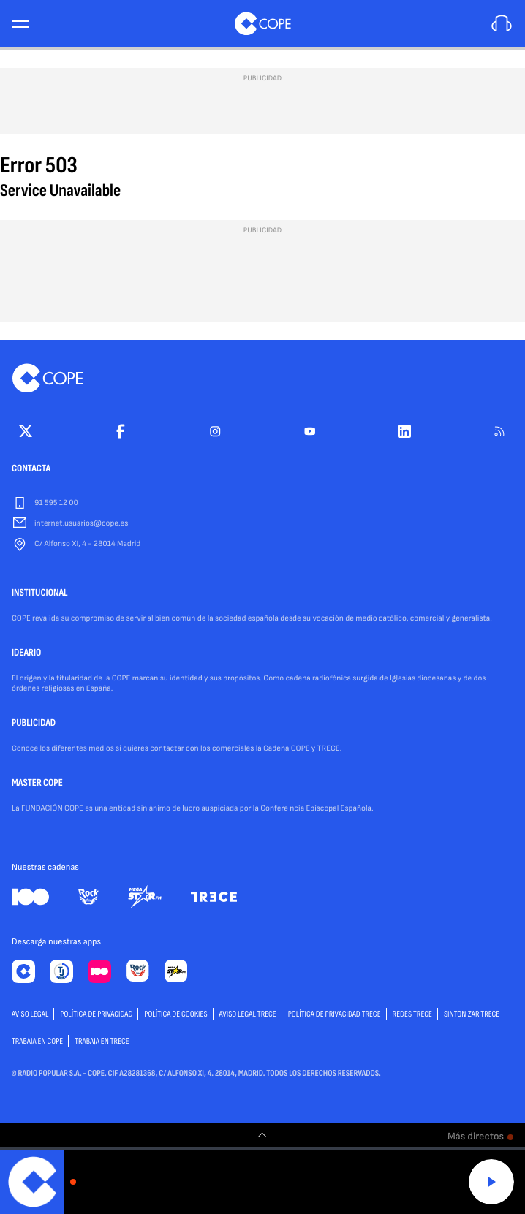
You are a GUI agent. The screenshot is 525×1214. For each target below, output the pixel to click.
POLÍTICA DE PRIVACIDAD (96, 1014)
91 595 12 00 (56, 503)
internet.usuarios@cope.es (81, 523)
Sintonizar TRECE (471, 1014)
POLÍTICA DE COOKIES (175, 1014)
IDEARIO (26, 653)
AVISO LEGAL (30, 1014)
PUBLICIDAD (34, 723)
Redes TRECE (412, 1014)
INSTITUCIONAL (40, 593)
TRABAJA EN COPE (37, 1041)
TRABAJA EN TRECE (102, 1041)
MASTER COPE (37, 783)
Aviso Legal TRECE (247, 1014)
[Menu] (20, 24)
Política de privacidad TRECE (334, 1014)
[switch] (262, 1135)
